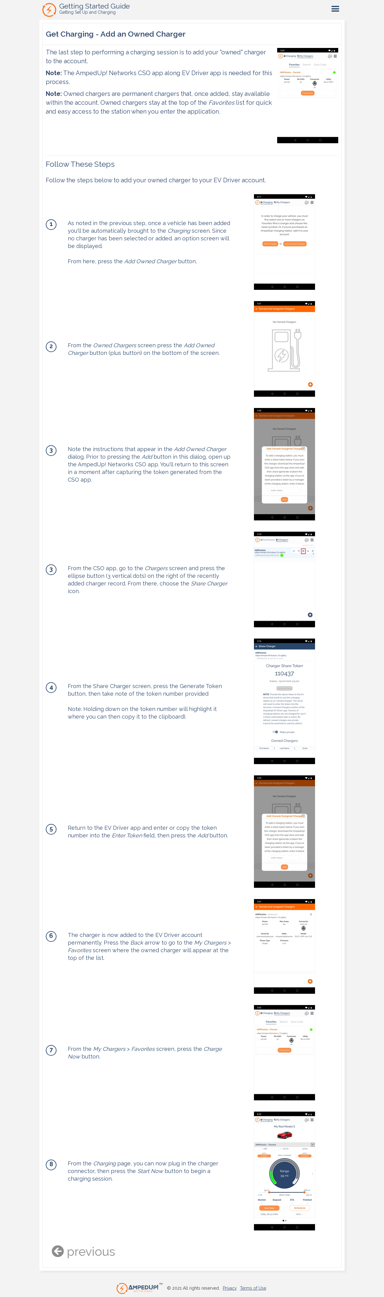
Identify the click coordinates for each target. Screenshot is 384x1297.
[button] (335, 9)
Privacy (230, 1288)
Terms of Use (253, 1288)
